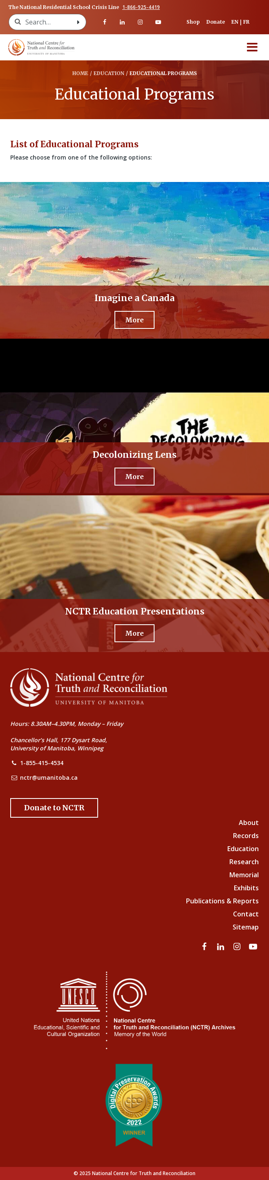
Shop (193, 22)
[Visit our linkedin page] (123, 22)
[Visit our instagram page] (140, 22)
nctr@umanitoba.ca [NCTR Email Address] (49, 777)
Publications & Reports (222, 900)
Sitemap (246, 927)
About (249, 822)
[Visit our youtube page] (158, 22)
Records (246, 835)
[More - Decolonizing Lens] (134, 477)
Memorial (244, 874)
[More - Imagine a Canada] (134, 320)
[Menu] (252, 47)
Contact (246, 913)
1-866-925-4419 (141, 7)
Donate (215, 22)
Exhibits (246, 887)
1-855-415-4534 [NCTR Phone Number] (41, 763)
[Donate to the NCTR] (54, 808)
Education (243, 848)
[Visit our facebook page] (105, 22)
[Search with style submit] (78, 22)
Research (244, 861)
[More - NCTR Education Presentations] (134, 633)
